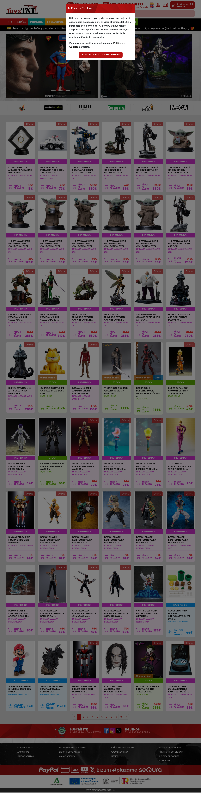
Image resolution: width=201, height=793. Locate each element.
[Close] (132, 8)
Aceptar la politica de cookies (100, 54)
